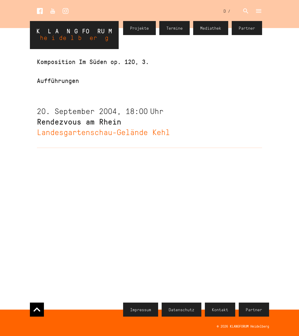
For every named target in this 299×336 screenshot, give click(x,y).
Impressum (140, 309)
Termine (174, 28)
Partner (247, 28)
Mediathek (210, 28)
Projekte (139, 28)
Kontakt (220, 309)
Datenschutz (181, 309)
